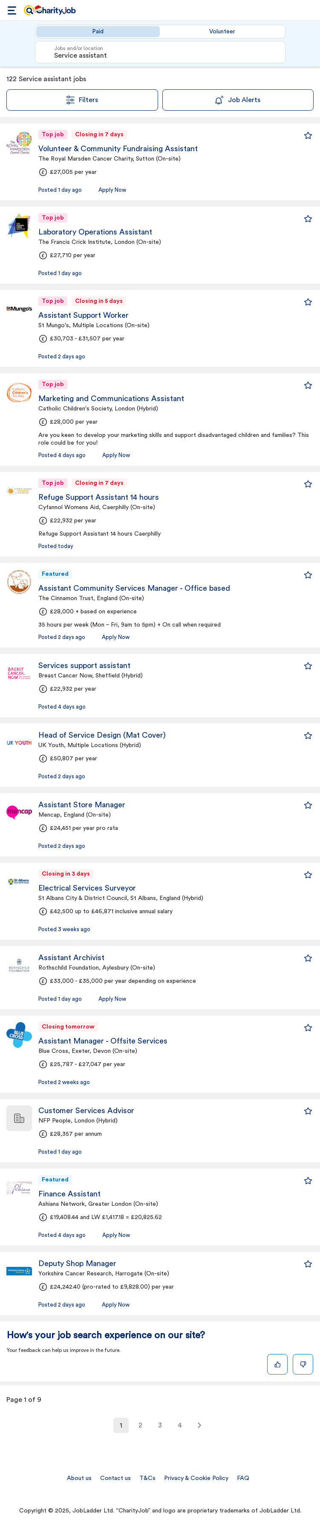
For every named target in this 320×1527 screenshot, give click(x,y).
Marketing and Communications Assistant (111, 398)
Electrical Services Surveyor (87, 888)
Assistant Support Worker (83, 315)
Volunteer (222, 32)
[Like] (277, 1364)
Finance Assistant (69, 1194)
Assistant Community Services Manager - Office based (134, 588)
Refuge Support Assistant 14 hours (98, 497)
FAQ (243, 1478)
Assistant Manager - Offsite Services (102, 1041)
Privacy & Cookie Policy (196, 1478)
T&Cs (147, 1478)
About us (79, 1478)
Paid (98, 32)
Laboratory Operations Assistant (95, 232)
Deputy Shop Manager (77, 1263)
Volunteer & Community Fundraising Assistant (118, 148)
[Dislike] (303, 1364)
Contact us (115, 1478)
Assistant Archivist (71, 957)
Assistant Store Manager (81, 805)
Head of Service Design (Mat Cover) (102, 735)
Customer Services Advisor (86, 1110)
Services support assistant (84, 665)
